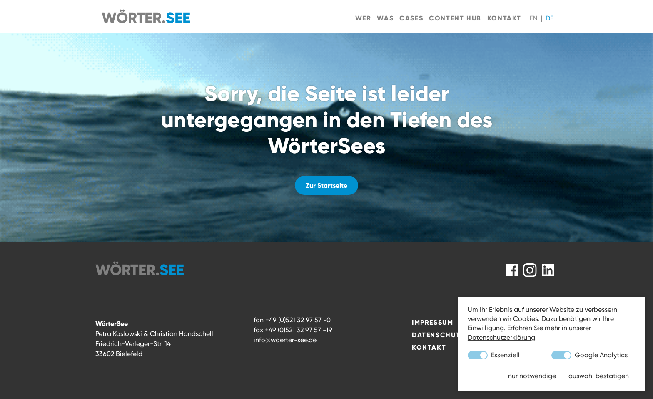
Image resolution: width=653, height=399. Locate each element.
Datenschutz (438, 335)
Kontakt (504, 18)
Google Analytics (589, 355)
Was (385, 18)
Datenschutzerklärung (501, 337)
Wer (363, 18)
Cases (411, 18)
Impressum (432, 322)
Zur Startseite (326, 185)
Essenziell (494, 355)
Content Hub (455, 18)
